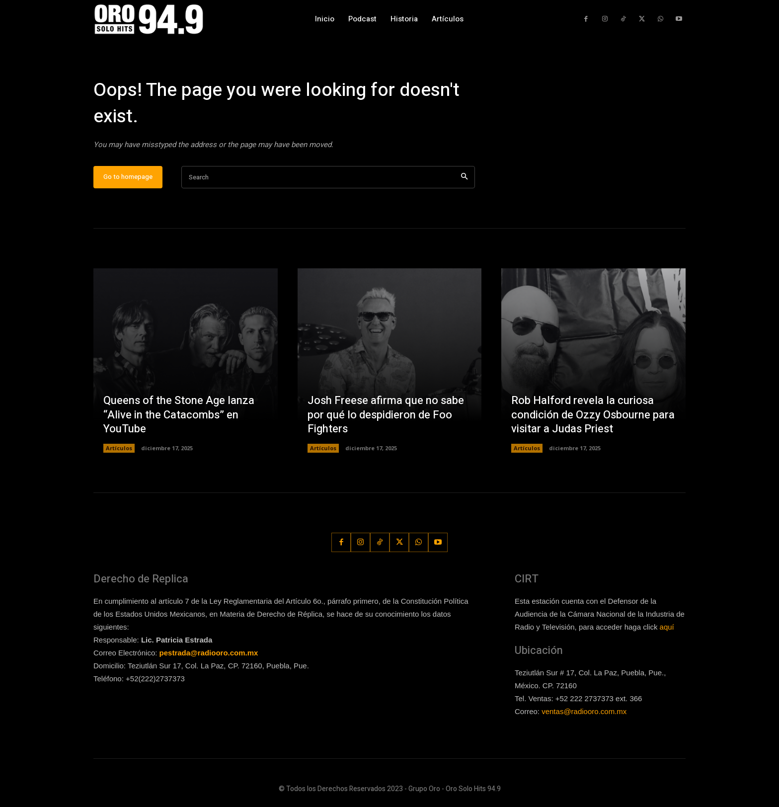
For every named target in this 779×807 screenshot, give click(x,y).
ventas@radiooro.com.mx (584, 711)
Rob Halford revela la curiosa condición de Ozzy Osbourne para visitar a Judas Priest (593, 415)
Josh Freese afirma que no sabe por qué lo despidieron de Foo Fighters (386, 415)
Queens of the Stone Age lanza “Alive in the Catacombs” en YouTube (178, 415)
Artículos (119, 448)
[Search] (464, 177)
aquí (667, 627)
